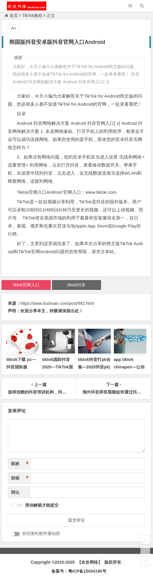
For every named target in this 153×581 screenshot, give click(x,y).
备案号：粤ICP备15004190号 (78, 571)
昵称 (19, 463)
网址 (15, 492)
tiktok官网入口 (26, 284)
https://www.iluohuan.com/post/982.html (57, 303)
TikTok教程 (32, 15)
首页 (11, 15)
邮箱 (19, 478)
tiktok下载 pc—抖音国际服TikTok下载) (21, 367)
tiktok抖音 (76, 284)
